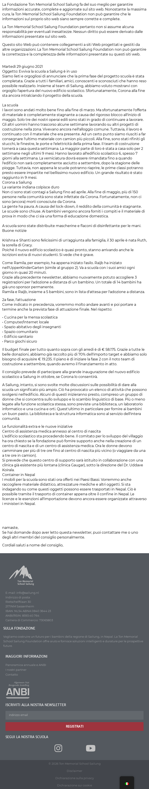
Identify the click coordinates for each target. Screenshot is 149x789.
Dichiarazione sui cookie (74, 785)
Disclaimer (74, 771)
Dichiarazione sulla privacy (74, 778)
